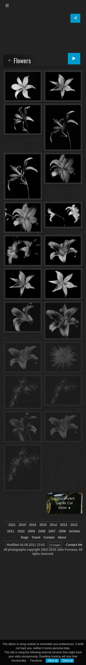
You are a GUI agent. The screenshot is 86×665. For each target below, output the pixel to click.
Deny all (67, 660)
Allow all (52, 660)
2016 (32, 525)
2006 (62, 531)
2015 (43, 525)
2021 (12, 525)
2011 (10, 531)
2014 (53, 525)
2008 (41, 531)
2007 (51, 531)
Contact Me (74, 545)
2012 (74, 525)
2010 (21, 531)
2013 (63, 525)
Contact (49, 537)
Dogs (24, 537)
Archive (74, 531)
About (62, 537)
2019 (22, 525)
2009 (31, 531)
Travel (35, 537)
